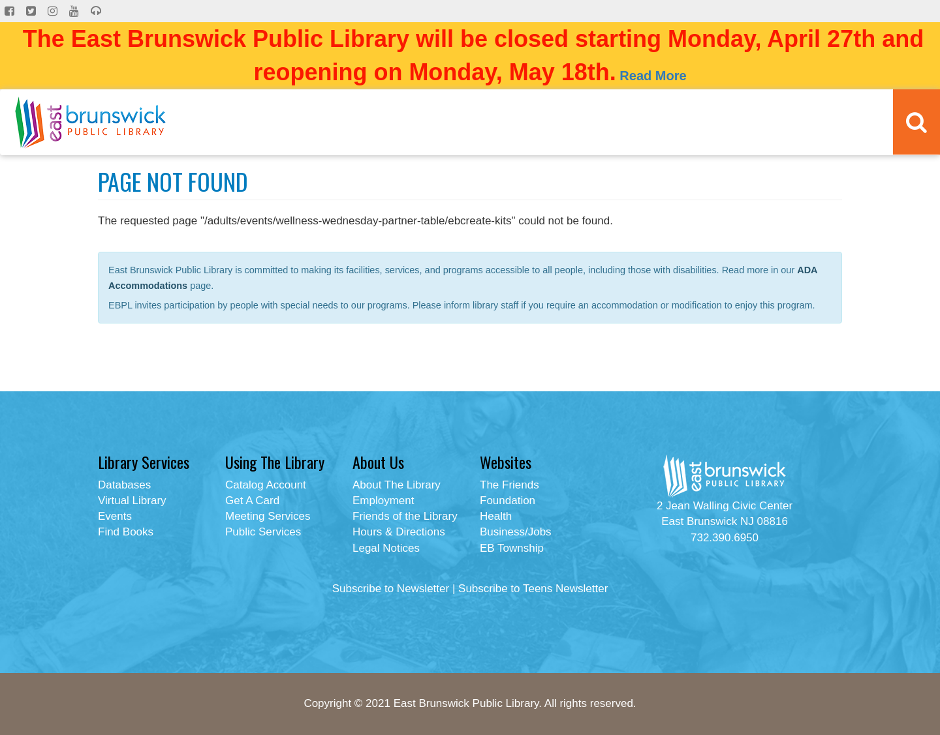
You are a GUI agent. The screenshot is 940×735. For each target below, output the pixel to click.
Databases (124, 485)
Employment (383, 500)
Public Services (263, 532)
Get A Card (252, 500)
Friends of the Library (405, 516)
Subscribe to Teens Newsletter (533, 588)
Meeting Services (267, 516)
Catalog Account (265, 485)
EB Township (512, 548)
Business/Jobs (516, 532)
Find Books (125, 532)
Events (115, 516)
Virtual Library (132, 500)
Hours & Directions (398, 532)
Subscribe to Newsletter (391, 588)
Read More (652, 75)
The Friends (509, 485)
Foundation (507, 500)
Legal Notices (386, 548)
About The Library (396, 485)
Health (496, 516)
